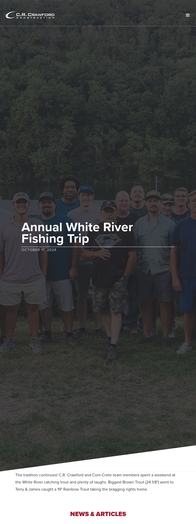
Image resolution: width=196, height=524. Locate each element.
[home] (37, 15)
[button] (188, 15)
